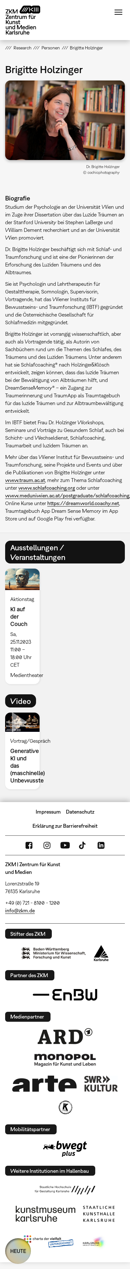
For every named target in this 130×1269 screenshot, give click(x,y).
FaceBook (29, 845)
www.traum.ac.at (25, 480)
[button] (65, 120)
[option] (25, 626)
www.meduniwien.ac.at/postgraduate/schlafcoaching (67, 495)
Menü (118, 12)
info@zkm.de (20, 910)
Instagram (47, 845)
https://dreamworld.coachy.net (83, 503)
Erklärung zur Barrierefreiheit (65, 826)
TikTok (83, 845)
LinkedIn (101, 845)
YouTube (65, 845)
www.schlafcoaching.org (46, 488)
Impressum (48, 812)
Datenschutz (80, 812)
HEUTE (18, 1251)
